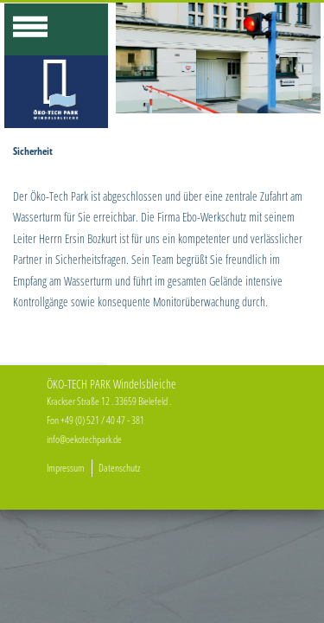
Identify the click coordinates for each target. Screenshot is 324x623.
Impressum (66, 467)
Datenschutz (119, 467)
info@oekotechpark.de (84, 439)
